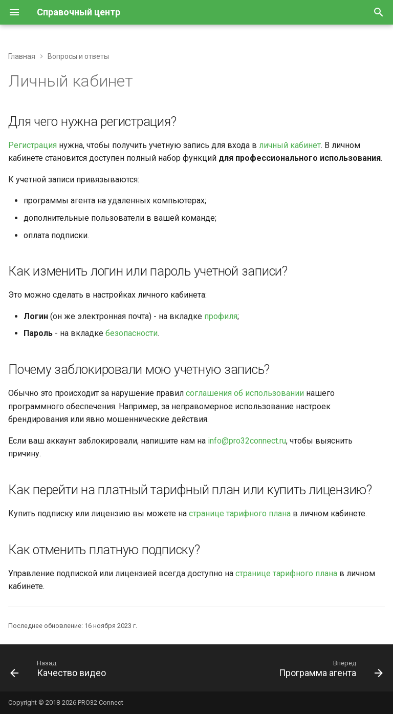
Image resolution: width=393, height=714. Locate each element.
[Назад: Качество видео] (60, 671)
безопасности (131, 333)
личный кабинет (290, 145)
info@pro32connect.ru (247, 441)
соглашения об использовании (245, 393)
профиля (220, 316)
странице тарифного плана (240, 513)
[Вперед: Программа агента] (329, 671)
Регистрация (32, 145)
